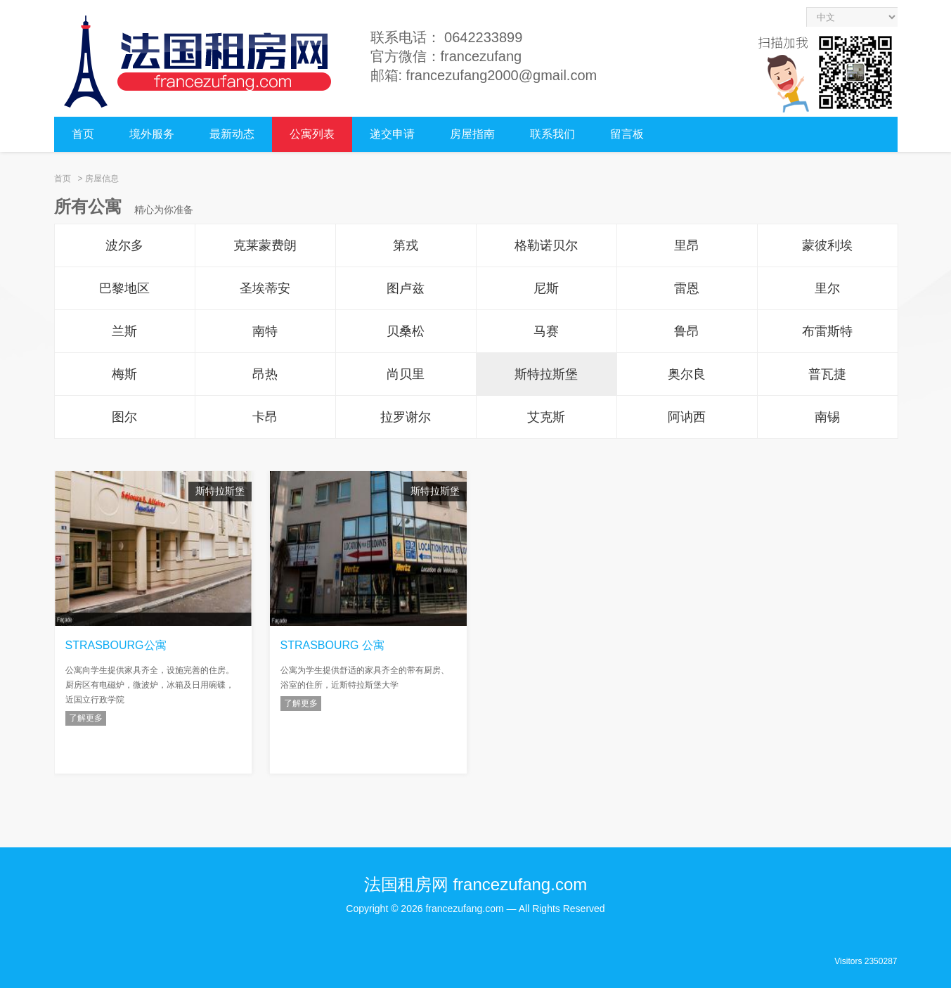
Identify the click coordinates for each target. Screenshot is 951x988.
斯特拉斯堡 (546, 374)
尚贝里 (406, 374)
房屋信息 (102, 179)
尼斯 (546, 288)
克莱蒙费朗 (265, 245)
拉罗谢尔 (405, 417)
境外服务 (151, 134)
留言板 (627, 134)
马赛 (546, 331)
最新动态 (231, 134)
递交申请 (392, 134)
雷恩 (686, 288)
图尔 (124, 417)
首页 (83, 134)
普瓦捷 (827, 374)
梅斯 (124, 374)
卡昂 (265, 417)
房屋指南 (472, 134)
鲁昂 (686, 331)
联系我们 (552, 134)
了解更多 (86, 718)
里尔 (827, 288)
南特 (265, 331)
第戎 (405, 245)
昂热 (265, 374)
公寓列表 (312, 134)
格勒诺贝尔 (546, 245)
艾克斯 (546, 417)
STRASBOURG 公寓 (332, 645)
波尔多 (124, 245)
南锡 (827, 417)
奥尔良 (687, 374)
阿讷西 (687, 417)
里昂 (686, 245)
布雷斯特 (827, 331)
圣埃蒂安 (265, 288)
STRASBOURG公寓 (116, 645)
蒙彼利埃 (827, 245)
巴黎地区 (124, 288)
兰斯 (124, 331)
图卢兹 (406, 288)
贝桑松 (406, 331)
